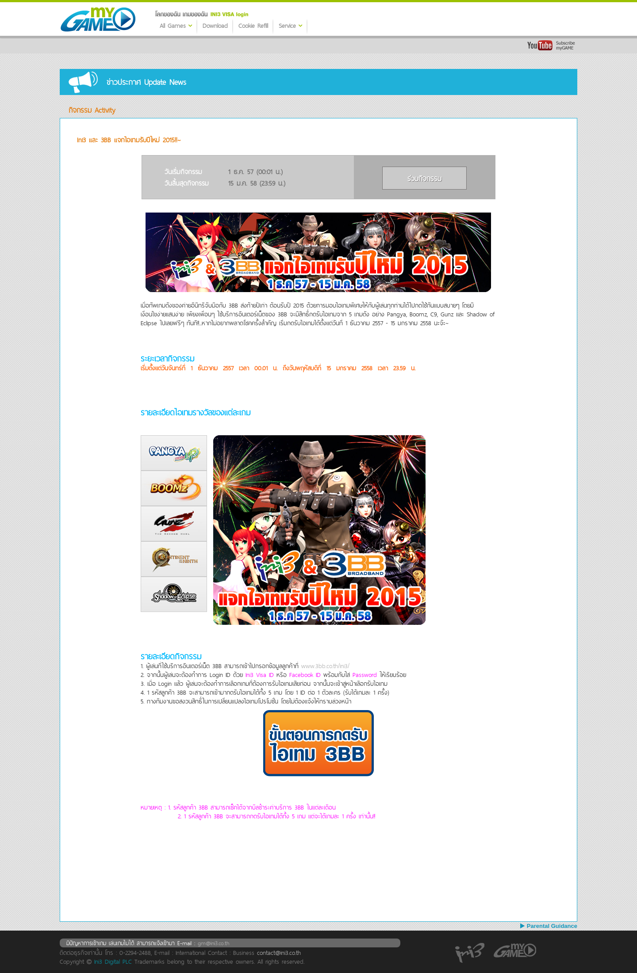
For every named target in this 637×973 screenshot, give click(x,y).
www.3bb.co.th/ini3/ (325, 666)
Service (290, 25)
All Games (176, 25)
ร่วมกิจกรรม (424, 178)
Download (215, 25)
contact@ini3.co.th (279, 952)
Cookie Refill (253, 25)
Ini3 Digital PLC (113, 961)
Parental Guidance (548, 926)
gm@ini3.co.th (213, 943)
